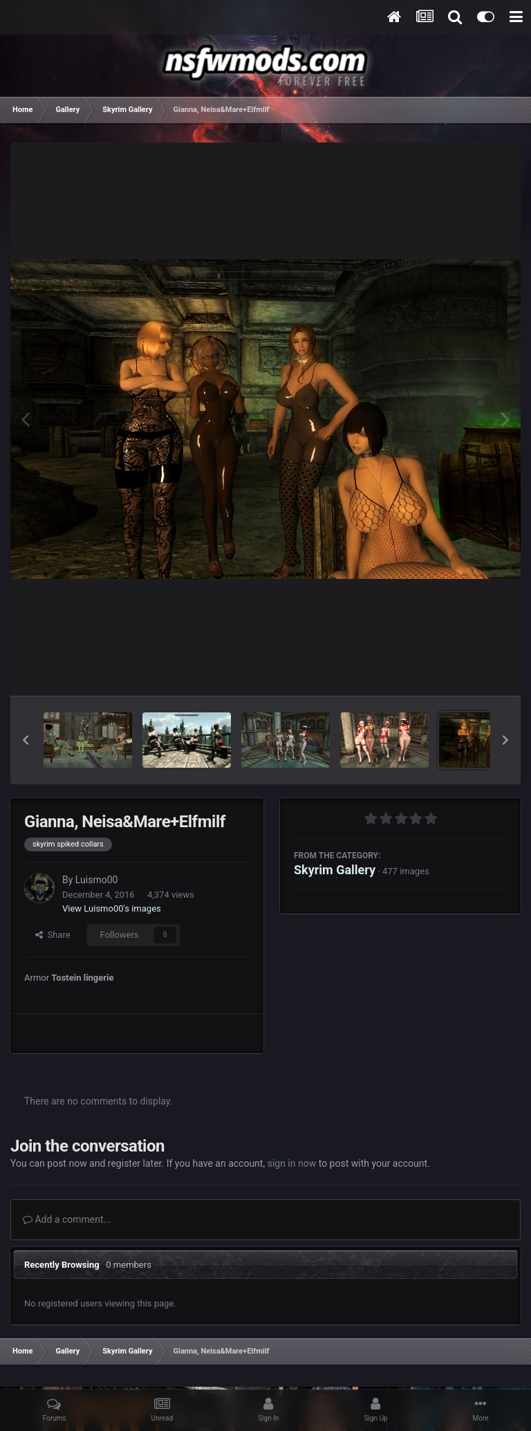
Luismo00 (96, 879)
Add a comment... (67, 1219)
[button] (25, 740)
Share (53, 935)
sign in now (292, 1163)
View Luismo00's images (111, 908)
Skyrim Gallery (334, 869)
